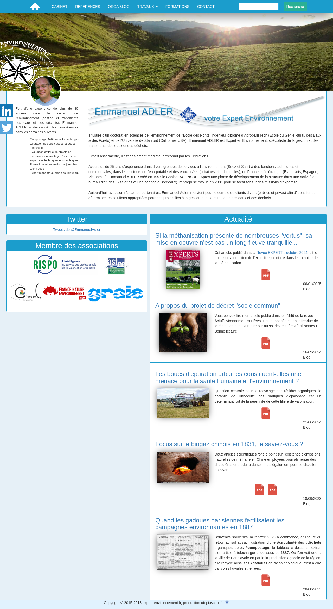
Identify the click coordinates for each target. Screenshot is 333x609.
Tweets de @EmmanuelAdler (76, 229)
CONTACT (206, 6)
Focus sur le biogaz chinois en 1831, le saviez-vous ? (229, 443)
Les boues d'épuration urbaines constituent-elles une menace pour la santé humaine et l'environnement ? (228, 377)
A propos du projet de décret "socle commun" (217, 305)
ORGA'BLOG (119, 6)
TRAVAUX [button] (147, 6)
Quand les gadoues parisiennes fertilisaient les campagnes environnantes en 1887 (219, 524)
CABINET (60, 6)
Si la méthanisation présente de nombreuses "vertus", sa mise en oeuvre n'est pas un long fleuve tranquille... (233, 239)
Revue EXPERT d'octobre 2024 (282, 252)
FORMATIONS (177, 6)
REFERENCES (87, 6)
